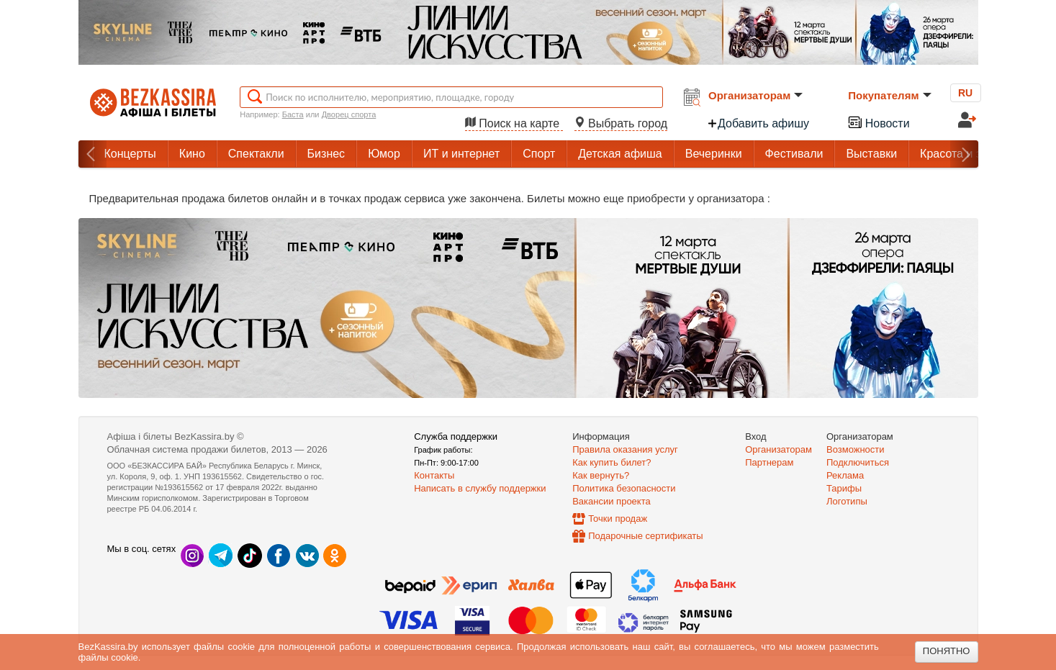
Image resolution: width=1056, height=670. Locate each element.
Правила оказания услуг (625, 449)
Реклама (845, 475)
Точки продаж (617, 518)
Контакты (434, 475)
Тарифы (844, 488)
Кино (192, 154)
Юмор (384, 154)
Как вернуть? (600, 475)
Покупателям (889, 95)
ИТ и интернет (461, 154)
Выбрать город (621, 123)
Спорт (539, 154)
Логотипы (846, 501)
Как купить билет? (611, 462)
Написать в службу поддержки (480, 488)
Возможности (855, 449)
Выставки (871, 154)
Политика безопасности (623, 488)
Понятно (946, 651)
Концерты (130, 154)
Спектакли (256, 154)
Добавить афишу (758, 123)
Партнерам (769, 462)
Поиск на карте (514, 123)
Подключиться (857, 462)
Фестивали (794, 154)
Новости (878, 122)
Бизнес (326, 154)
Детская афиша (620, 154)
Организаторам (755, 95)
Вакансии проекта (611, 501)
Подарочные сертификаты (645, 535)
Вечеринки (713, 154)
